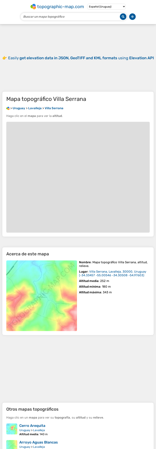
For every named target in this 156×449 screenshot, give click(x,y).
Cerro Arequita (32, 425)
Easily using (81, 58)
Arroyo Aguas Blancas (38, 442)
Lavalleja (39, 430)
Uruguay (24, 430)
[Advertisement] (78, 368)
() (112, 273)
